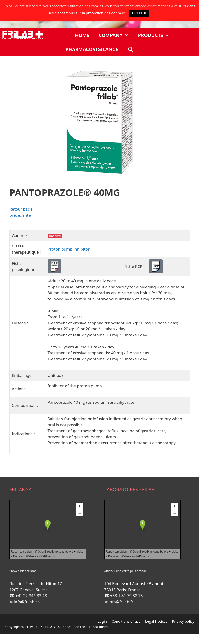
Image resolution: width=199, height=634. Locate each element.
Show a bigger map (23, 571)
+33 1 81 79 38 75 (126, 595)
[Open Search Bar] (130, 49)
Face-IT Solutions (94, 626)
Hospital (55, 236)
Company (116, 35)
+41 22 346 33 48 (31, 595)
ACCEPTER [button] (139, 13)
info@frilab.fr (121, 601)
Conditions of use (126, 621)
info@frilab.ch (27, 601)
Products (156, 35)
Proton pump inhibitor (69, 249)
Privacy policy (183, 621)
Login (102, 621)
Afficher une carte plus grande (125, 571)
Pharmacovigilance (92, 49)
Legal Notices (156, 621)
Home (82, 35)
